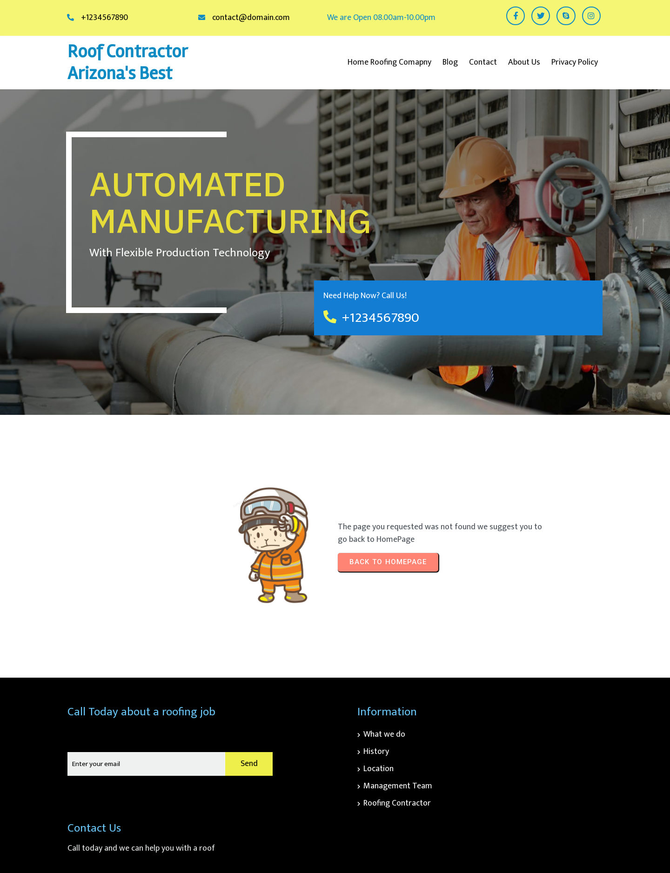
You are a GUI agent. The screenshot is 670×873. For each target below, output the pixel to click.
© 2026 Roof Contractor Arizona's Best (539, 843)
